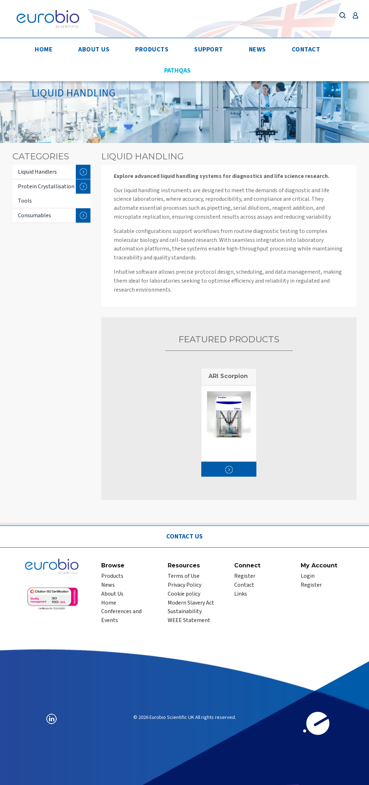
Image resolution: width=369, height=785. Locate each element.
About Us (93, 49)
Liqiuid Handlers (54, 172)
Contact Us (184, 536)
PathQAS (177, 70)
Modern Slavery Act (191, 603)
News (257, 49)
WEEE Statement (189, 620)
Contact (306, 49)
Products (151, 49)
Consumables (54, 215)
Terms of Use (184, 576)
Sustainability (185, 611)
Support (208, 49)
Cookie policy (184, 594)
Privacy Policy (184, 585)
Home (44, 49)
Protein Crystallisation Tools (54, 192)
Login (308, 576)
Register (244, 576)
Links (240, 594)
